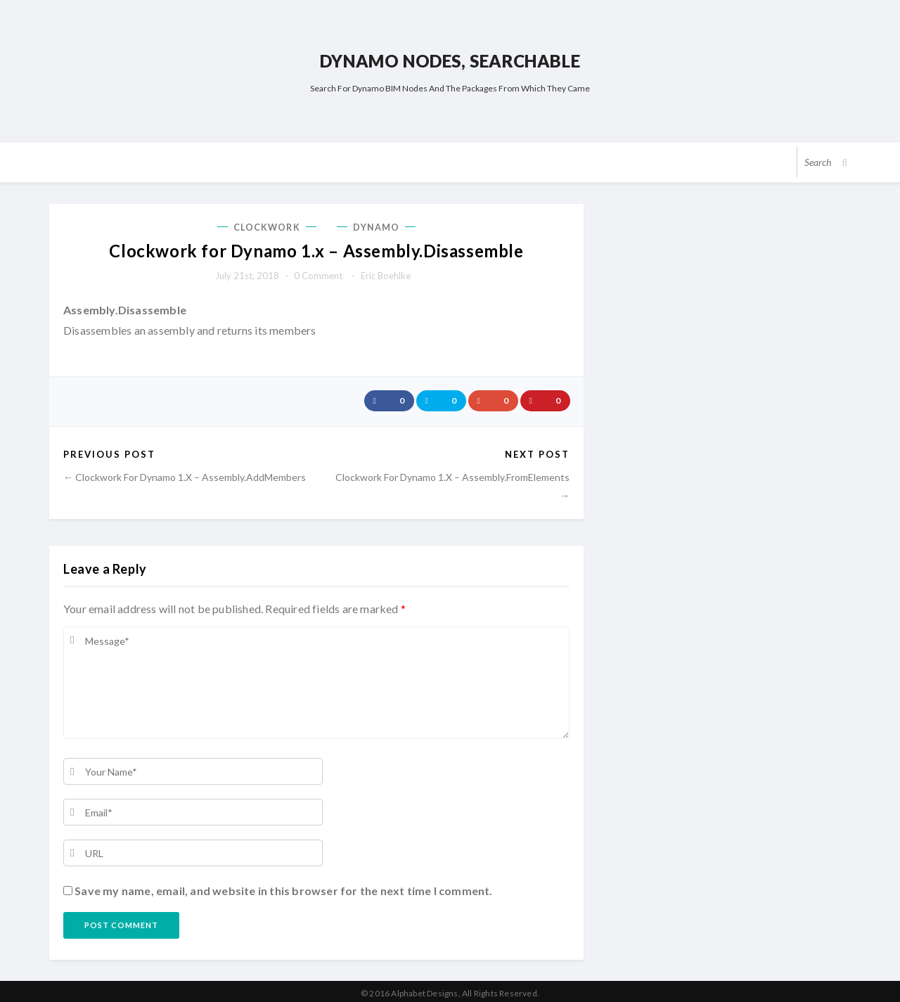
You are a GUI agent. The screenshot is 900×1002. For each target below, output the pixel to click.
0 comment (318, 271)
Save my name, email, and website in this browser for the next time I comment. (283, 887)
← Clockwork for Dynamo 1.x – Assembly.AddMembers (184, 473)
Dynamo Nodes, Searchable (450, 59)
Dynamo (376, 224)
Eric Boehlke (386, 271)
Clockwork (266, 224)
